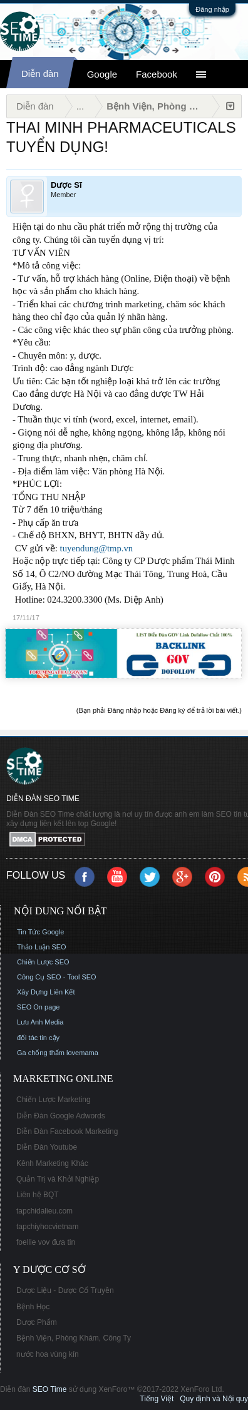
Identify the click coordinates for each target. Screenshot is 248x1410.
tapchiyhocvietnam (47, 1226)
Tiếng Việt (156, 1398)
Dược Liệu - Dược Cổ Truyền (65, 1290)
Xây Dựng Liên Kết (46, 992)
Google (102, 74)
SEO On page (38, 1007)
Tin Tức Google (40, 932)
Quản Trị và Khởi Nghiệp (57, 1179)
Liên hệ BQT (37, 1194)
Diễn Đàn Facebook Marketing (67, 1131)
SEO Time (50, 1389)
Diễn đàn (40, 73)
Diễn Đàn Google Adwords (60, 1115)
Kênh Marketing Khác (52, 1163)
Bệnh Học (32, 1306)
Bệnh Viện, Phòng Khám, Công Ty (73, 1338)
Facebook (156, 74)
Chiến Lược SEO (43, 962)
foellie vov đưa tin (45, 1242)
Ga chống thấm (41, 1052)
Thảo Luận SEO (41, 947)
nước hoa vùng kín (47, 1354)
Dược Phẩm (36, 1322)
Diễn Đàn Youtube (46, 1147)
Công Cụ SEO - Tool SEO (56, 977)
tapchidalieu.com (44, 1211)
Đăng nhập (212, 9)
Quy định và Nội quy (214, 1398)
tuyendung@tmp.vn (96, 548)
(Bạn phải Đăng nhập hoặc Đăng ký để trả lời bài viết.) (159, 710)
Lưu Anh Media (40, 1022)
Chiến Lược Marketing (53, 1099)
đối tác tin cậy (38, 1037)
